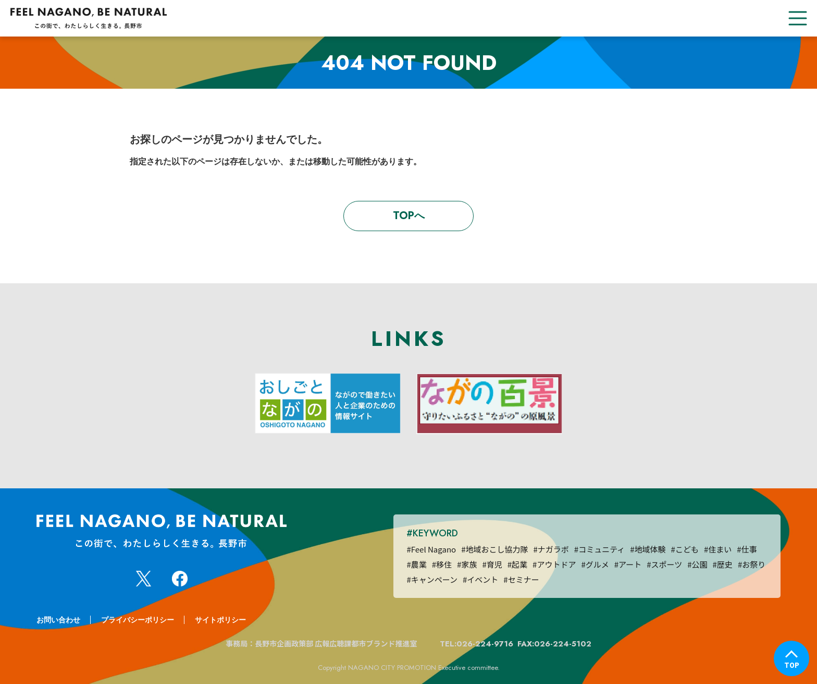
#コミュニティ (599, 549)
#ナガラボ (551, 549)
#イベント (480, 579)
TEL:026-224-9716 (476, 644)
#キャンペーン (431, 579)
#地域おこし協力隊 (494, 549)
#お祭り (751, 564)
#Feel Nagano (431, 549)
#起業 (517, 564)
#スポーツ (664, 564)
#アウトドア (554, 564)
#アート (627, 564)
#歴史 (723, 564)
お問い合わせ (58, 620)
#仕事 (747, 549)
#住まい (718, 549)
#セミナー (521, 579)
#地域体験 (647, 549)
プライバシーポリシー (137, 620)
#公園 (697, 564)
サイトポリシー (220, 620)
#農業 (416, 564)
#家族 (467, 564)
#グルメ (595, 564)
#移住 (442, 564)
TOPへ (409, 215)
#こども (685, 549)
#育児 (492, 564)
